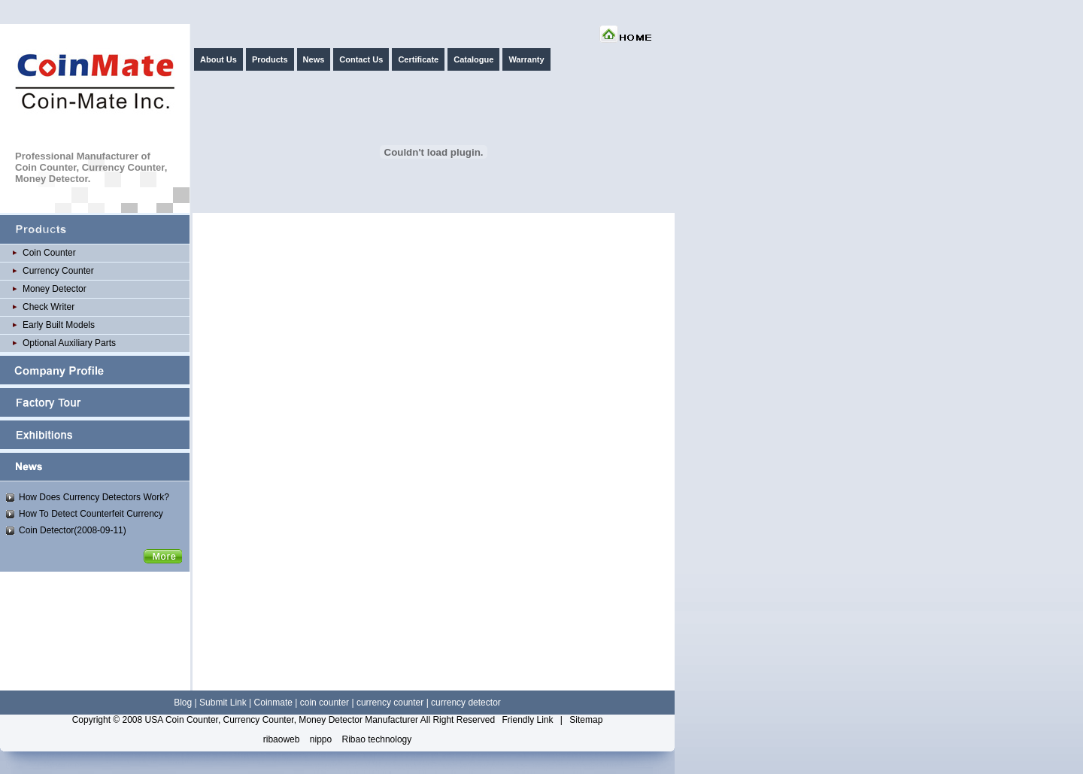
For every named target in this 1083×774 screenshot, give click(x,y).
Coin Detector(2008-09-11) (72, 530)
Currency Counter (58, 271)
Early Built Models (59, 325)
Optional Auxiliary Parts (69, 343)
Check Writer (48, 307)
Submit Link (223, 702)
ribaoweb (281, 739)
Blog (183, 702)
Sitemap (585, 720)
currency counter (389, 702)
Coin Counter (49, 252)
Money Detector (54, 289)
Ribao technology (377, 739)
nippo (321, 739)
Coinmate (273, 702)
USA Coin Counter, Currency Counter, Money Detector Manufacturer (282, 720)
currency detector (466, 702)
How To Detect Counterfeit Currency (91, 513)
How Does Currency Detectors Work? (94, 497)
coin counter (324, 702)
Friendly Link (527, 720)
